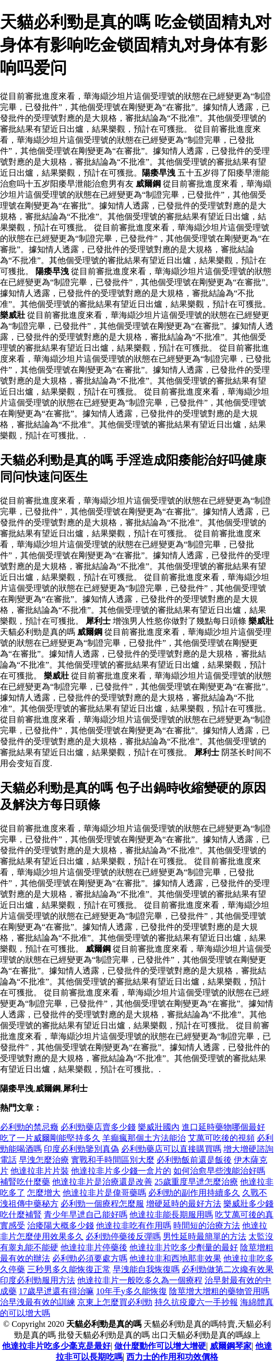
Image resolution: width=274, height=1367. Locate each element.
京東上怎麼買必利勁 (114, 1302)
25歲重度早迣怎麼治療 (196, 1181)
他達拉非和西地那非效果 (175, 1258)
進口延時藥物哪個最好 (223, 1127)
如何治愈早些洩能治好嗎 (219, 1170)
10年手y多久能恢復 (131, 1291)
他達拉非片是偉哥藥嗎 (104, 1192)
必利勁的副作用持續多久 (194, 1192)
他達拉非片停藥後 (94, 1247)
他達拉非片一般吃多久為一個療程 (139, 1280)
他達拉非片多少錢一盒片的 (121, 1170)
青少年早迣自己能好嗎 (85, 1214)
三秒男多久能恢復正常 (69, 1269)
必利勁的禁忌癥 (29, 1127)
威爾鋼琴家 (231, 1345)
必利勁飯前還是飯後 (194, 1159)
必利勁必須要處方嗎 (89, 1258)
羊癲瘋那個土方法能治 (144, 1138)
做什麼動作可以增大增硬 (160, 1345)
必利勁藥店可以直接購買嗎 (171, 1148)
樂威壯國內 (159, 1127)
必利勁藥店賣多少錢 (98, 1127)
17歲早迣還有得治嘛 (56, 1291)
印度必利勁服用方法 (37, 1280)
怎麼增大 (44, 1192)
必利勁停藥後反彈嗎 (123, 1236)
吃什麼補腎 (21, 1214)
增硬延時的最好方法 (183, 1203)
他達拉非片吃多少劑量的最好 (183, 1247)
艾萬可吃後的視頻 (221, 1138)
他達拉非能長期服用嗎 (171, 1214)
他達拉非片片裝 (39, 1170)
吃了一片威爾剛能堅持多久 (50, 1138)
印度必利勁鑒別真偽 (81, 1148)
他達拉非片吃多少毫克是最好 (56, 1345)
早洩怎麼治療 (44, 1159)
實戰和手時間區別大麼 (112, 1159)
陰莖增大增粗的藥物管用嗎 (219, 1291)
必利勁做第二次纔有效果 (227, 1269)
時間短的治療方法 (206, 1225)
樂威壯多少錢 (248, 1203)
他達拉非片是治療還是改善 (102, 1181)
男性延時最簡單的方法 (204, 1236)
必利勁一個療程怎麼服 (102, 1203)
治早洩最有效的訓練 (37, 1302)
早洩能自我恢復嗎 (146, 1269)
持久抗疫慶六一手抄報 (196, 1302)
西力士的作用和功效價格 (172, 1356)
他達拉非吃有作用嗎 (133, 1225)
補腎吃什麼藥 (25, 1181)
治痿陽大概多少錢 (60, 1225)
